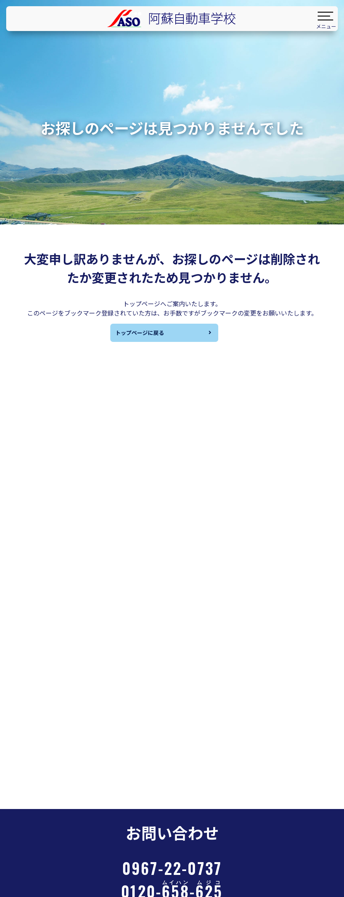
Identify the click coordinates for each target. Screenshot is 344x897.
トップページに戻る (144, 334)
